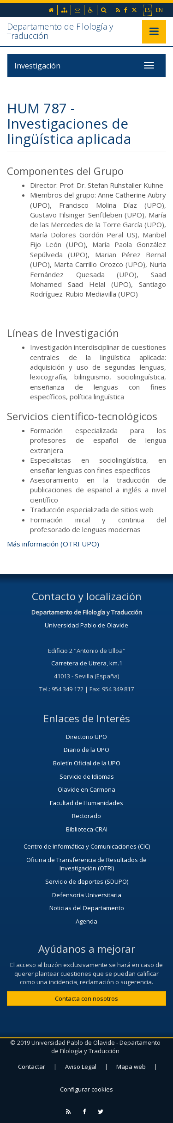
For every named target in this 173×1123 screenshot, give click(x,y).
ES (147, 10)
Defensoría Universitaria (86, 895)
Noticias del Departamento (86, 908)
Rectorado (86, 816)
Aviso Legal (80, 1066)
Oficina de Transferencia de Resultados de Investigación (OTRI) (86, 864)
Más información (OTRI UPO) (53, 543)
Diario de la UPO (86, 749)
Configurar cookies (86, 1089)
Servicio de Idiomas (87, 776)
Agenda (86, 921)
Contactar (31, 1066)
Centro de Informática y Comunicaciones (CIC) (87, 846)
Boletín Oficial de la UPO (86, 763)
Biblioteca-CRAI (86, 829)
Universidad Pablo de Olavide (86, 625)
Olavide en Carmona (86, 789)
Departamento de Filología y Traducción (60, 31)
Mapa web (131, 1066)
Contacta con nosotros (86, 998)
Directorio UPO (86, 736)
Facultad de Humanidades (86, 803)
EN (159, 10)
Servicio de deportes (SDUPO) (86, 881)
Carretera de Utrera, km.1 (86, 663)
